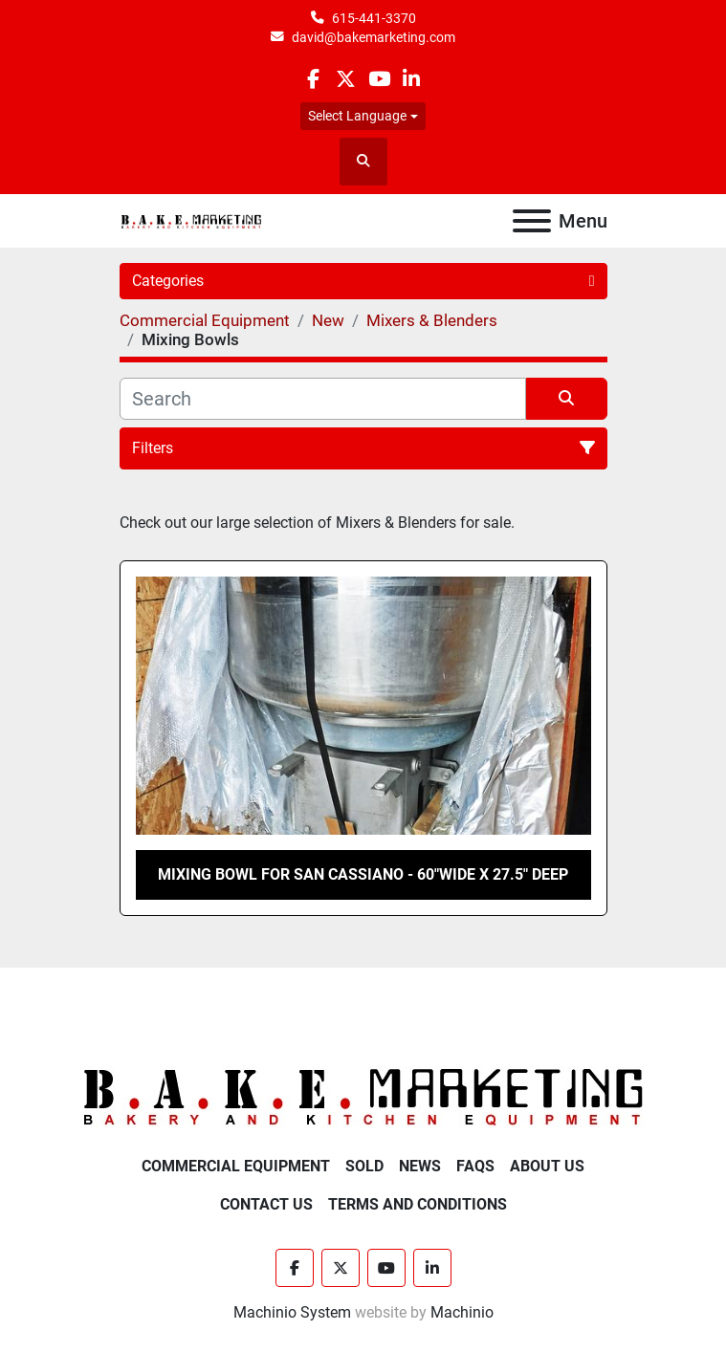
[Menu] (532, 220)
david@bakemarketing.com (373, 37)
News (420, 1166)
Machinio (462, 1312)
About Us (547, 1166)
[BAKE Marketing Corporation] (363, 1096)
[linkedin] (412, 79)
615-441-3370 (374, 18)
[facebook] (313, 79)
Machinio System (292, 1312)
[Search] (323, 399)
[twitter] (346, 79)
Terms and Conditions (417, 1204)
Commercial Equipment (236, 1166)
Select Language (357, 115)
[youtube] (379, 79)
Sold (364, 1166)
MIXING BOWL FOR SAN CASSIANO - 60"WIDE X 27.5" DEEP (363, 874)
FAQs (475, 1166)
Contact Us (266, 1204)
